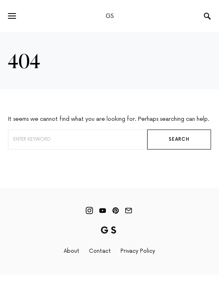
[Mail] (128, 210)
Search (179, 139)
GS (110, 16)
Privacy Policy (137, 251)
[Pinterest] (115, 210)
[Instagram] (89, 210)
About (71, 251)
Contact (100, 251)
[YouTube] (102, 210)
